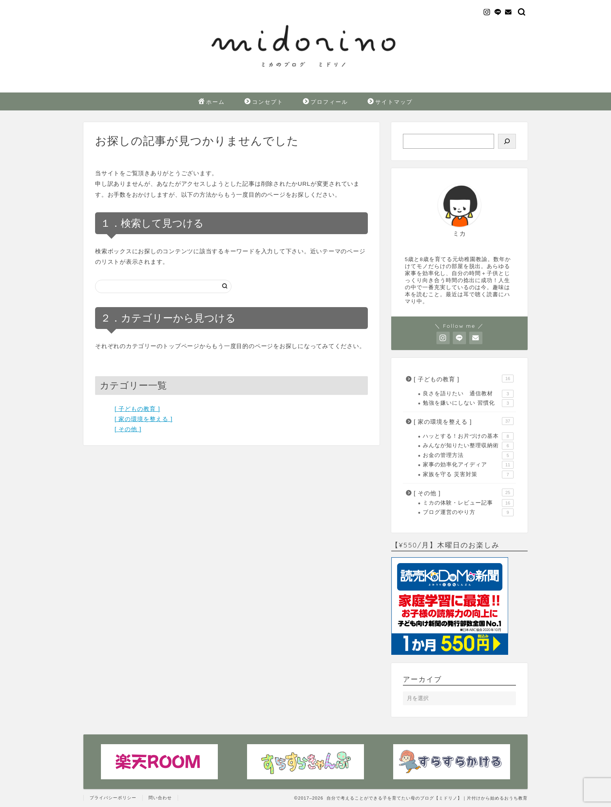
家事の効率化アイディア (468, 465)
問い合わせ (160, 797)
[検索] (507, 141)
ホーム (211, 102)
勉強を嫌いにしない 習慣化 (468, 403)
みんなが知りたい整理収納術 (468, 446)
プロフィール (325, 102)
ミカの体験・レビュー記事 (468, 503)
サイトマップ (390, 102)
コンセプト (263, 102)
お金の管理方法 (468, 455)
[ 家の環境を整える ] (144, 419)
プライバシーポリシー (113, 797)
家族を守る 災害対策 (468, 474)
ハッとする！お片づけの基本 (468, 436)
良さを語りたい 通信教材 (468, 394)
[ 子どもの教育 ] (137, 408)
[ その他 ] (128, 429)
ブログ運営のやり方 (468, 512)
